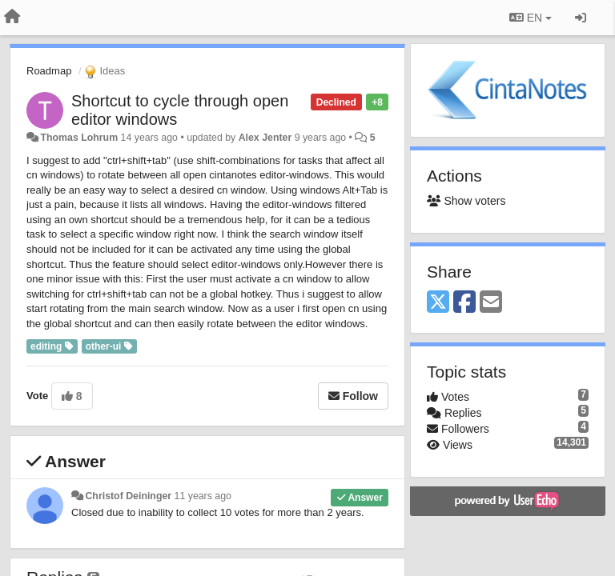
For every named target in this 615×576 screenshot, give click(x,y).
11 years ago (203, 496)
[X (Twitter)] (438, 303)
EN (530, 17)
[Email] (491, 303)
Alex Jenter (265, 137)
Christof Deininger (128, 496)
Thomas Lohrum (79, 137)
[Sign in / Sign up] (580, 17)
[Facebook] (464, 303)
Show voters (466, 200)
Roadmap (48, 71)
